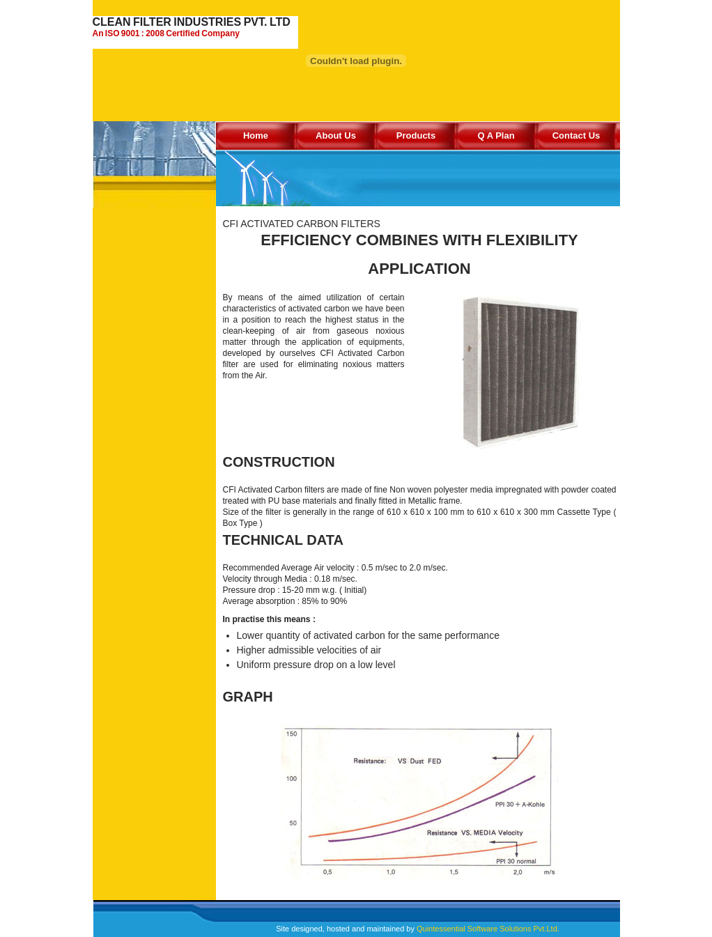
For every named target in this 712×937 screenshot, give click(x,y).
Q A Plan (495, 135)
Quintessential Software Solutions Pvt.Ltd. (488, 928)
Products (415, 135)
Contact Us (576, 135)
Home (255, 135)
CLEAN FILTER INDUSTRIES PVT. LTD (195, 27)
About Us (336, 135)
